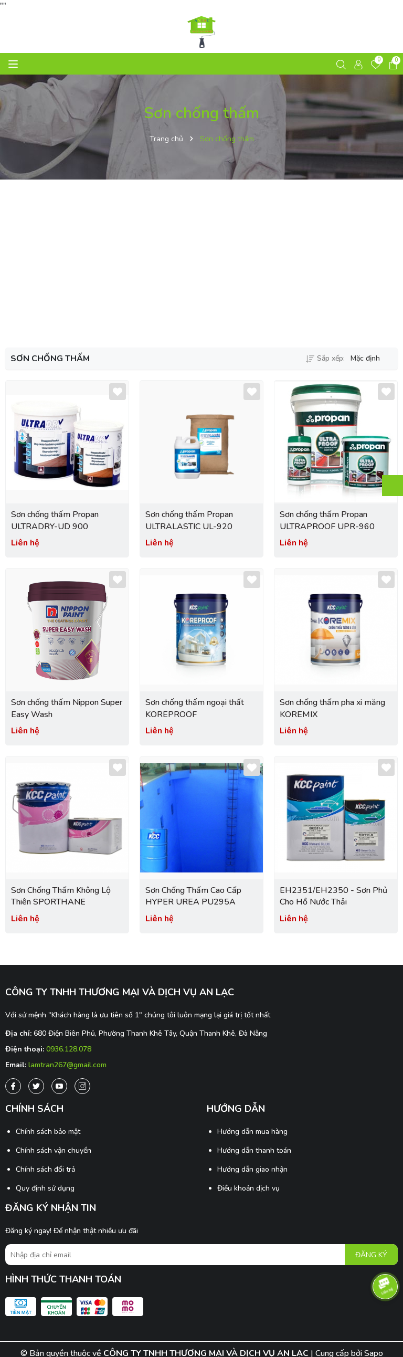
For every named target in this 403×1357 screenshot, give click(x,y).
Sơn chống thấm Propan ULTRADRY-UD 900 (55, 520)
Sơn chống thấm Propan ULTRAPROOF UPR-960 (327, 520)
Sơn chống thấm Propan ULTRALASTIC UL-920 (189, 520)
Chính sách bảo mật (48, 1132)
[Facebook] (13, 1086)
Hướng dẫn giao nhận (252, 1169)
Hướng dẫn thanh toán (254, 1150)
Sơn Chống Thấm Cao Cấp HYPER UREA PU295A (193, 896)
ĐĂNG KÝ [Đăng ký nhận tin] (371, 1255)
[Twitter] (36, 1086)
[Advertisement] (201, 263)
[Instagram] (82, 1086)
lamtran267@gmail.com (67, 1065)
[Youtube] (59, 1086)
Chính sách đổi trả (45, 1169)
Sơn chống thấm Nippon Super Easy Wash (66, 708)
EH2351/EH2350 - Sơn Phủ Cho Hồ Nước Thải (333, 896)
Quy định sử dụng (45, 1188)
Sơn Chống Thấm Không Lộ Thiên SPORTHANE (61, 896)
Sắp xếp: (325, 358)
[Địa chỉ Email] (201, 1254)
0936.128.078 (68, 1049)
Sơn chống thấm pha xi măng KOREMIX (332, 708)
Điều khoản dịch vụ (248, 1188)
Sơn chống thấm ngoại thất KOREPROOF (194, 708)
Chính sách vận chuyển (53, 1150)
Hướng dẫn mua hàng (252, 1132)
